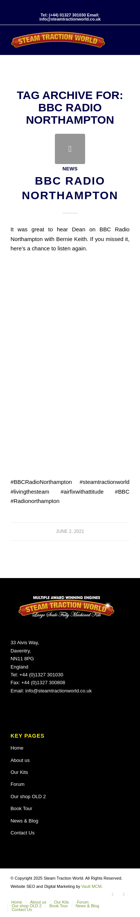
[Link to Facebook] (112, 894)
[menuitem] (16, 902)
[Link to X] (124, 894)
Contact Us (22, 833)
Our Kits (19, 772)
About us (19, 760)
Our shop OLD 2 (28, 796)
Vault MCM (91, 886)
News (69, 169)
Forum (17, 784)
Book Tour (21, 808)
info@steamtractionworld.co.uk (58, 691)
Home (17, 748)
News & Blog (24, 821)
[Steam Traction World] (58, 40)
